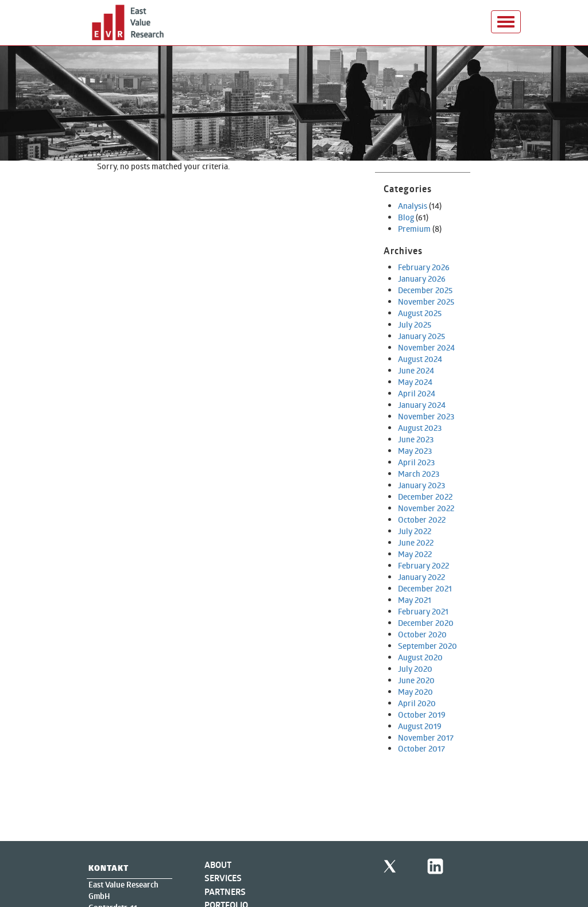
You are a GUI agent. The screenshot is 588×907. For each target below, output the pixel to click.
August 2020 (420, 657)
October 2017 (421, 748)
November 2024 (426, 347)
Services (223, 878)
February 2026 (424, 267)
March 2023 (418, 473)
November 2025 (426, 301)
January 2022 (421, 576)
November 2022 (426, 508)
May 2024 (415, 381)
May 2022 (415, 553)
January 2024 (422, 404)
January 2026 (422, 278)
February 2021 (423, 611)
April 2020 (417, 703)
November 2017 (426, 737)
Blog (406, 217)
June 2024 (416, 370)
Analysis (412, 205)
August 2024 (420, 358)
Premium (414, 228)
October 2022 (422, 519)
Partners (225, 892)
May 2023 (415, 450)
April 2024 (416, 393)
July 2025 (414, 324)
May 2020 (415, 691)
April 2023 (416, 462)
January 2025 (421, 335)
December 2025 (425, 290)
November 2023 (426, 416)
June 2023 (416, 439)
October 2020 (422, 634)
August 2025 (420, 312)
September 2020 (427, 645)
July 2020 (415, 668)
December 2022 (425, 496)
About (217, 865)
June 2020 (416, 680)
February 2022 (423, 565)
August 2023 (420, 427)
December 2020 (426, 622)
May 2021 (414, 599)
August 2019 (420, 726)
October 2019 (422, 714)
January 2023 (421, 485)
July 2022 (414, 530)
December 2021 (425, 588)
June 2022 (416, 542)
